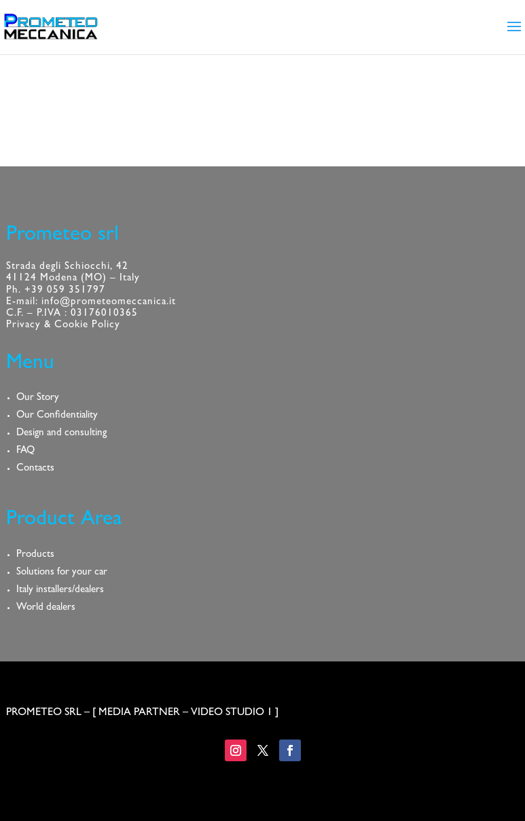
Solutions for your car (61, 573)
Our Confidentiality (57, 416)
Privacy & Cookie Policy (63, 326)
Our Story (37, 398)
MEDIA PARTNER (139, 713)
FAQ (25, 451)
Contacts (35, 469)
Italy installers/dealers (60, 590)
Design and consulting (61, 433)
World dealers (45, 608)
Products (35, 555)
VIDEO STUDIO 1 (231, 713)
